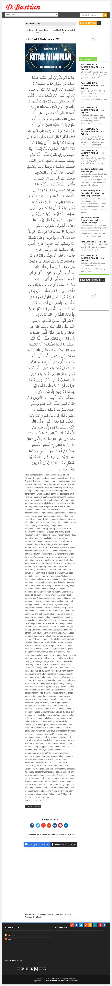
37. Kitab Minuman (33, 24)
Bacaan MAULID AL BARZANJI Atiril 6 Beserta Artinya (92, 258)
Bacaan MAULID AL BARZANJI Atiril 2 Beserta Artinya (92, 67)
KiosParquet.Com (53, 981)
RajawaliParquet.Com (69, 981)
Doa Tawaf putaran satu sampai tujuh (92, 170)
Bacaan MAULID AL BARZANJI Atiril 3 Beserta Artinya (92, 86)
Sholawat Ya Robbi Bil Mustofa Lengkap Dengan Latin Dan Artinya (92, 220)
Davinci (10, 939)
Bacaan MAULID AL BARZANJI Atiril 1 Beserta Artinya (92, 110)
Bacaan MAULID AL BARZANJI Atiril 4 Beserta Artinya (92, 131)
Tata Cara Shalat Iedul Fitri (93, 241)
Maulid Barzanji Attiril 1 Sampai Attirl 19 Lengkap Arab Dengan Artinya (92, 193)
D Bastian (11, 935)
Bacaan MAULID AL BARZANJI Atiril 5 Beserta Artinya (92, 153)
